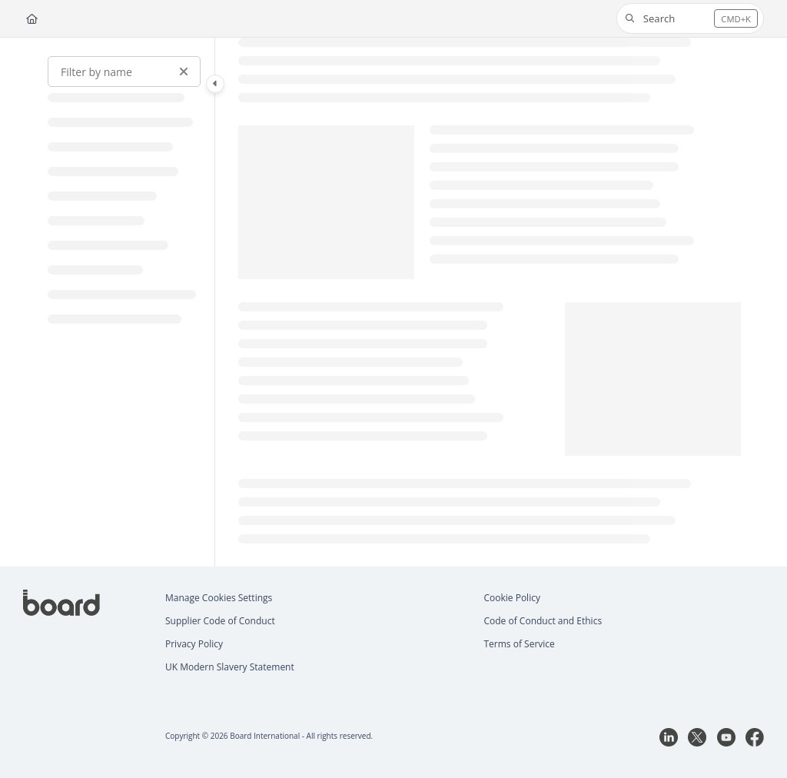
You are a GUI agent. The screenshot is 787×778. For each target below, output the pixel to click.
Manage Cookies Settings (218, 597)
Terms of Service (519, 643)
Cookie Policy (512, 597)
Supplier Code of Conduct (220, 620)
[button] (690, 18)
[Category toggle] (215, 84)
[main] (489, 302)
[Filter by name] (124, 71)
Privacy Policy (194, 643)
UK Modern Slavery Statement (229, 666)
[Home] (32, 18)
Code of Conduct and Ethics (543, 620)
